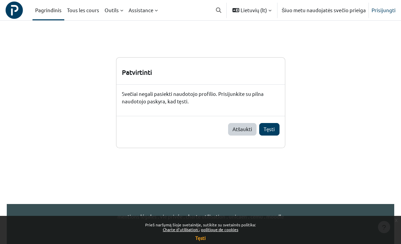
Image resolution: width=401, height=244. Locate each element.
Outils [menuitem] (112, 10)
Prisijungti (384, 10)
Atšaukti (242, 129)
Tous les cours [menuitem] (83, 10)
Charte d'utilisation (181, 229)
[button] (218, 10)
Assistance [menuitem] (141, 10)
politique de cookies (219, 229)
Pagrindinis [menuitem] (48, 10)
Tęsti (269, 129)
